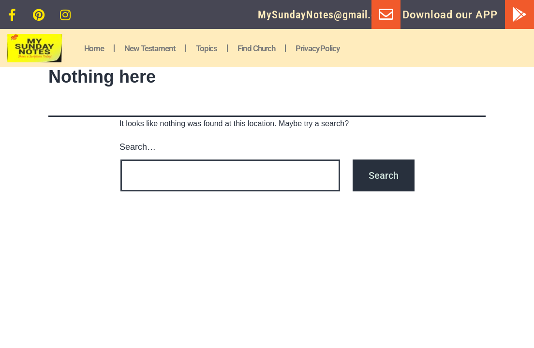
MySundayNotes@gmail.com (324, 15)
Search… (137, 147)
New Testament (150, 48)
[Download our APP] (519, 14)
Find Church (256, 48)
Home (94, 48)
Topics (206, 48)
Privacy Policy (318, 48)
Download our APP (450, 15)
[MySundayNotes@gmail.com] (385, 14)
